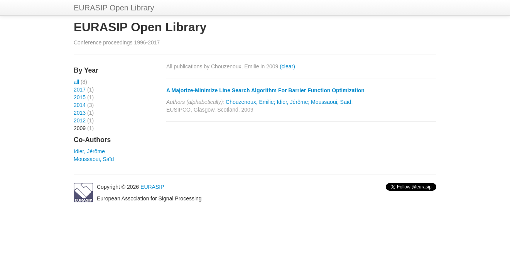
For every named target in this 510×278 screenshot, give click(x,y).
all (76, 82)
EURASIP (152, 187)
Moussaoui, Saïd (94, 159)
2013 (80, 113)
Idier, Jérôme (89, 151)
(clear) (287, 66)
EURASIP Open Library (114, 7)
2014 (80, 105)
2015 (80, 97)
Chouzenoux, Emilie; (250, 102)
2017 (80, 89)
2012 (80, 120)
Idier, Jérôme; (293, 102)
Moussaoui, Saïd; (332, 102)
